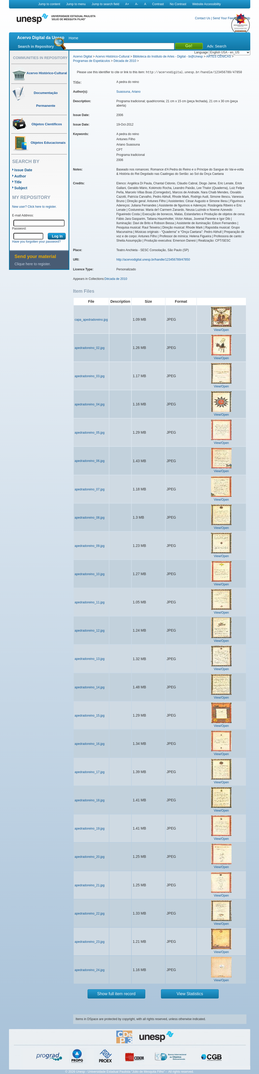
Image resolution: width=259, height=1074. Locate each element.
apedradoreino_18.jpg (90, 800)
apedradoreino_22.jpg (90, 913)
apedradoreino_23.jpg (90, 942)
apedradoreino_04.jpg (90, 404)
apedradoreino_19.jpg (90, 828)
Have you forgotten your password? (36, 241)
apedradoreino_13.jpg (90, 659)
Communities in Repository (40, 58)
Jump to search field (105, 4)
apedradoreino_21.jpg (90, 885)
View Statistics (190, 994)
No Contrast (178, 4)
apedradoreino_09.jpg (90, 546)
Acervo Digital (82, 56)
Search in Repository (36, 46)
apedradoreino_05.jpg (90, 432)
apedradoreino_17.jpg (90, 772)
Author (20, 176)
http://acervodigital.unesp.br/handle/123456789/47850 (153, 259)
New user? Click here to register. (34, 206)
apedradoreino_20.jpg (90, 857)
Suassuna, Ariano (128, 91)
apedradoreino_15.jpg (90, 715)
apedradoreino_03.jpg (90, 376)
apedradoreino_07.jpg (90, 489)
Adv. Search (216, 46)
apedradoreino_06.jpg (90, 461)
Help (247, 18)
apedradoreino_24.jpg (90, 970)
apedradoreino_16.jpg (90, 744)
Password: (19, 228)
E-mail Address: (23, 215)
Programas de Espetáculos (91, 61)
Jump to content (49, 4)
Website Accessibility (206, 4)
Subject (20, 188)
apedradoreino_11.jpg (90, 602)
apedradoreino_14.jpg (90, 687)
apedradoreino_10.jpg (90, 574)
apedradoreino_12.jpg (90, 630)
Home (73, 38)
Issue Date (23, 170)
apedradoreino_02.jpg (90, 348)
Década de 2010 (124, 61)
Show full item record (116, 994)
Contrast (158, 4)
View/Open (221, 330)
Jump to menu (76, 4)
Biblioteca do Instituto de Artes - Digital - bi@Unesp (168, 56)
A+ (127, 4)
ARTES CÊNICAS (218, 56)
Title (18, 182)
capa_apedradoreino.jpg (91, 319)
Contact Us (202, 18)
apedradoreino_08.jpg (90, 517)
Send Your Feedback (227, 18)
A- (136, 4)
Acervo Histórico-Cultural (112, 56)
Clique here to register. (33, 264)
